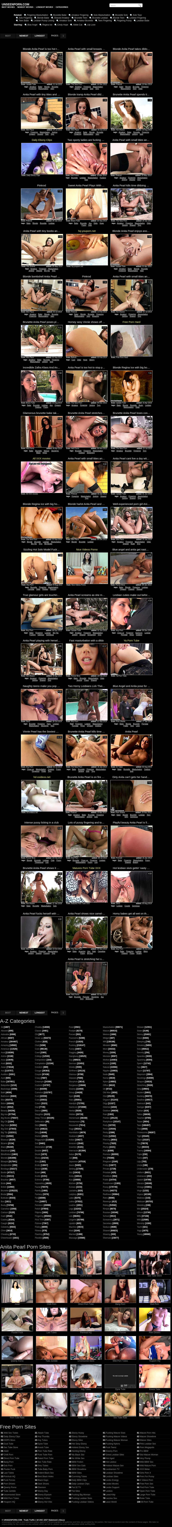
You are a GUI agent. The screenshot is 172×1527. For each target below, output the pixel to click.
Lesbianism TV (113, 1469)
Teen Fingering (105, 20)
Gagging (73, 1052)
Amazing (95, 316)
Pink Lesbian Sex (148, 1444)
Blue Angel (32, 25)
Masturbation (43, 89)
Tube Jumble (51, 1360)
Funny (72, 1049)
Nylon (44, 453)
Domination (40, 1147)
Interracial (73, 1150)
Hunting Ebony (78, 1451)
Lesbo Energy (112, 1480)
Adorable (5, 1034)
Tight (139, 1136)
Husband (73, 1136)
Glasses (72, 1078)
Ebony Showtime (79, 1436)
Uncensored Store (86, 1360)
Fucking (103, 178)
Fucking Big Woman (81, 1494)
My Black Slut (78, 1454)
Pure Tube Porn (51, 1417)
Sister (139, 1031)
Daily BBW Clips (79, 1480)
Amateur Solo (65, 20)
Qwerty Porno (17, 1360)
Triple (139, 1154)
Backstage (6, 1089)
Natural (106, 1067)
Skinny (91, 360)
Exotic (38, 1176)
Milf (104, 1041)
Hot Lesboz (111, 1462)
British (4, 1187)
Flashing (39, 1234)
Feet (37, 1201)
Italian (71, 1154)
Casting (4, 1219)
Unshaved (141, 1176)
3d (2, 1027)
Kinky (71, 1176)
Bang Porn (120, 1303)
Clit (36, 1034)
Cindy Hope (62, 25)
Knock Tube (154, 1388)
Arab (3, 1063)
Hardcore (138, 633)
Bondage (5, 1169)
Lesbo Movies (112, 1484)
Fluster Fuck (17, 1331)
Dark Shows (43, 1484)
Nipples (106, 1071)
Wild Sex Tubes (17, 1275)
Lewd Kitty (110, 1494)
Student (140, 1092)
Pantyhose (108, 1121)
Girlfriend (73, 1071)
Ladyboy (73, 1194)
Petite (43, 771)
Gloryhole (73, 1081)
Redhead (107, 1194)
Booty (3, 1176)
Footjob (72, 1031)
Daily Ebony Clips (51, 1275)
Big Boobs (48, 544)
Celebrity (5, 1227)
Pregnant (107, 1161)
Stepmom (141, 1074)
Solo (91, 89)
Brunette (55, 87)
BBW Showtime (79, 1469)
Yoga (139, 1230)
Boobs (4, 1172)
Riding (106, 1205)
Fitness (38, 1230)
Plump (106, 1147)
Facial (37, 1187)
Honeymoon (74, 1121)
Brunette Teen (80, 18)
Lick (47, 862)
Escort (38, 1169)
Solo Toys (137, 15)
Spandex (141, 1056)
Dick (37, 1125)
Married (72, 1234)
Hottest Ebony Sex (80, 1447)
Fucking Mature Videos (116, 1436)
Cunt (73, 360)
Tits (138, 1143)
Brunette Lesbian (100, 18)
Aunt (3, 1078)
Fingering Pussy (124, 20)
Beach (4, 1107)
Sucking (140, 1096)
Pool (105, 1150)
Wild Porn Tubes (120, 1360)
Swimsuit (141, 1103)
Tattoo (140, 1114)
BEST (8, 36)
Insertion (73, 1147)
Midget (106, 1038)
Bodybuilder (6, 1165)
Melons (106, 1034)
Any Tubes (86, 1388)
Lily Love (91, 25)
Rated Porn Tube (86, 1417)
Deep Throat (40, 1118)
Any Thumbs (51, 1388)
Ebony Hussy (78, 1433)
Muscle (106, 1063)
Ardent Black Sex (46, 1473)
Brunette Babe (59, 15)
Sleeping (141, 1041)
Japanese (73, 1161)
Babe (40, 87)
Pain (105, 1114)
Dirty (126, 817)
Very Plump (145, 1458)
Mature (46, 451)
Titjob (139, 1140)
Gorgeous (50, 635)
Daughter (39, 1114)
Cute (37, 1100)
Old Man (107, 1092)
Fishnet (38, 1223)
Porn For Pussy (147, 1476)
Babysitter (5, 1085)
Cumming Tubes (79, 1476)
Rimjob (106, 1209)
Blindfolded (6, 1154)
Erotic (37, 1165)
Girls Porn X (145, 1473)
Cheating (5, 1234)
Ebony (38, 1158)
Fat (36, 1198)
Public (125, 726)
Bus (2, 1201)
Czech (38, 1103)
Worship (141, 1223)
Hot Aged (110, 1458)
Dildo (140, 89)
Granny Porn (112, 1451)
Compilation (40, 1063)
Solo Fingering (25, 18)
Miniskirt (107, 1045)
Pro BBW (144, 1451)
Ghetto (72, 1067)
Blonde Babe (43, 18)
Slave (139, 1038)
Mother (106, 1060)
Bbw (3, 1100)
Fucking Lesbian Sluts (82, 1498)
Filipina (38, 1212)
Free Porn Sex (146, 1484)
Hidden (72, 1114)
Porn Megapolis (147, 1447)
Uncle (139, 1165)
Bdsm (3, 1103)
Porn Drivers (154, 1331)
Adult (17, 1303)
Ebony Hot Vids (45, 1502)
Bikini (146, 951)
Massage (73, 1238)
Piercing (53, 589)
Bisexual (5, 1140)
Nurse (105, 1078)
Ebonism (42, 1487)
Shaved (85, 89)
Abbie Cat (77, 25)
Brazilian (5, 1180)
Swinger (140, 1107)
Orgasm (32, 134)
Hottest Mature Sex (115, 1465)
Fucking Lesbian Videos (83, 1502)
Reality (139, 953)
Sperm (140, 1063)
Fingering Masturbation (37, 15)
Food (71, 1027)
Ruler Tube (145, 1498)
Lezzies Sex (111, 1498)
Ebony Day (43, 1491)
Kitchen (72, 1183)
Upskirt (140, 1180)
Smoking (141, 1045)
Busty (141, 405)
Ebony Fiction (44, 1498)
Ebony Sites (77, 1440)
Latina (72, 1201)
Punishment (108, 1183)
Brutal (3, 1194)
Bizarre (4, 1143)
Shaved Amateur (61, 18)
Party (105, 1125)
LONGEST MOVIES (44, 7)
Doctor (38, 1136)
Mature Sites (145, 1440)
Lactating (73, 1190)
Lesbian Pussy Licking (44, 20)
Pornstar (31, 589)
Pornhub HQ (86, 1331)
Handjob (73, 1103)
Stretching (91, 453)
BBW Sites (77, 1473)
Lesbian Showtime (114, 1473)
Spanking (141, 1060)
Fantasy (38, 1194)
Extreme (39, 1180)
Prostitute (107, 1176)
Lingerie (72, 1219)
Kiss (86, 180)
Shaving (106, 1234)
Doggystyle (40, 1140)
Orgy (105, 1103)
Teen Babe (24, 20)
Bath (94, 951)
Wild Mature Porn (148, 1465)
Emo (37, 1161)
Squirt (139, 1071)
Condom (39, 1067)
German (72, 1063)
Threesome (39, 862)
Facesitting (40, 1183)
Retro (105, 1198)
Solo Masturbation (102, 15)
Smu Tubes (154, 1417)
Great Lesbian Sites (115, 1454)
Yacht (139, 1227)
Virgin (139, 1190)
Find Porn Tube (147, 1487)
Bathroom (5, 1096)
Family (38, 1190)
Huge (102, 223)
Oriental (106, 1107)
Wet (139, 1209)
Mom (105, 1049)
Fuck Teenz (111, 1447)
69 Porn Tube (147, 1502)
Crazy (37, 1078)
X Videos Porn (146, 1480)
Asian (3, 1067)
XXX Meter (145, 1469)
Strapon (140, 1081)
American (5, 1049)
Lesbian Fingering (138, 18)
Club (52, 860)
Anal (3, 1052)
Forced (72, 1034)
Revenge (107, 1201)
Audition (4, 1074)
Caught (4, 1223)
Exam (37, 1172)
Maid (71, 1230)
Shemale (107, 1238)
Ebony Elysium (44, 1494)
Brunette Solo (121, 15)
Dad (37, 1107)
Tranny (140, 1150)
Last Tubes (51, 1331)
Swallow (141, 1100)
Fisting (38, 1227)
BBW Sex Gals (78, 1465)
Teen (52, 89)
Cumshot (39, 1092)
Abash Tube (17, 1388)
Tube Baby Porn (45, 1469)
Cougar (38, 1071)
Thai (139, 1129)
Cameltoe (101, 951)
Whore (140, 1212)
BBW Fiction (77, 1462)
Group (72, 1092)
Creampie (39, 1081)
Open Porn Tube (147, 1491)
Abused (4, 1031)
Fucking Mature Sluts (115, 1433)
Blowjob (4, 1161)
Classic (38, 1031)
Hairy (49, 724)
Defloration (40, 1121)
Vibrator (140, 1183)
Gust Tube (120, 1275)
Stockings (55, 451)
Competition (40, 1060)
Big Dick (4, 1129)
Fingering (32, 89)
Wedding (141, 1205)
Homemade (74, 1118)
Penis (105, 1129)
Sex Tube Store (154, 1275)
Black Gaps (43, 1480)
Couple (127, 906)
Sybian (140, 1110)
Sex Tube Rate (120, 1417)
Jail (70, 1158)
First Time (39, 1219)
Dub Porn (154, 1303)
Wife (139, 1216)
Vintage (140, 1187)
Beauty (135, 862)
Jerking (77, 89)
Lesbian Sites (112, 1476)
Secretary (107, 1223)
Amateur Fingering (80, 15)
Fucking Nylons (113, 1444)
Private (106, 1169)
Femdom (39, 1205)
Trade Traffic (29, 1520)
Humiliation (74, 1132)
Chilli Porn (51, 1303)
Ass (90, 223)
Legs (138, 726)
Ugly (139, 1161)
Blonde (47, 87)
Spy (139, 1067)
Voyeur (140, 1194)
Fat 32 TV (76, 1487)
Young (140, 1234)
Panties (45, 589)
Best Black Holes (46, 1476)
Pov (105, 1158)
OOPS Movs (86, 1275)
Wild (139, 1219)
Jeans (71, 1165)
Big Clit (4, 1121)
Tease (139, 1121)
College (38, 1056)
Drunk (37, 1154)
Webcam (141, 1201)
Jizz (71, 1172)
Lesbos (109, 1491)
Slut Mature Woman (149, 1454)
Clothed (38, 1041)
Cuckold (38, 1085)
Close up (120, 633)
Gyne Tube (120, 1388)
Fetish (38, 1209)
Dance (38, 1110)
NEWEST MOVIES (25, 7)
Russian (106, 1212)
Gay (71, 1060)
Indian (72, 1140)
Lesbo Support (112, 1487)
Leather (72, 1205)
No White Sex (78, 1458)
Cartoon (4, 1212)
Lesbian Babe (143, 20)
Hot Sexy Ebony (79, 1444)
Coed (37, 1052)
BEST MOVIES (8, 7)
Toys (97, 89)
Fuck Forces (120, 1331)
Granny (72, 1089)
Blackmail (5, 1150)
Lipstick (72, 1223)
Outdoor (38, 407)
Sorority (140, 1052)
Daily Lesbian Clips (80, 1484)
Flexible (38, 1238)
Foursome (73, 1038)
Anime (4, 1056)
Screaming (91, 635)
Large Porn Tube (147, 1494)
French (72, 1041)
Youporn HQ (154, 1360)
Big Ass (90, 953)
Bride (3, 1183)
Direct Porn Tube (86, 1303)
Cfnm (3, 1230)
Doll (37, 1143)
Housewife (74, 1125)
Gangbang (74, 1056)
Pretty (105, 1165)
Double (38, 1150)
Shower (140, 1027)
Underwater (142, 1169)
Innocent (73, 1143)
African (4, 1038)
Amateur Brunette (85, 20)
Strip (139, 1089)
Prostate (107, 1172)
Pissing (106, 1143)
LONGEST (40, 36)
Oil (104, 1089)
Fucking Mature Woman (117, 1440)
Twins (139, 1158)
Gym (71, 1096)
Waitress (141, 1198)
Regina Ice (47, 25)
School (106, 1216)
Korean (72, 1187)
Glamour (40, 635)
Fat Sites (76, 1491)
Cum (37, 1089)
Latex (71, 1198)
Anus (3, 1060)
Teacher (140, 1118)
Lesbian (83, 178)
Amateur (33, 87)
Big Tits (47, 271)
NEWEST (23, 36)
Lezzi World (111, 1502)
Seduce (106, 1227)
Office (105, 1085)
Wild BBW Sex (146, 1462)
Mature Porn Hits (147, 1433)
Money (106, 1052)
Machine (73, 1227)
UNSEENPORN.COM (12, 1520)
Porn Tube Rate (17, 1417)
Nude (133, 544)
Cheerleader (6, 1238)
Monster (106, 1056)
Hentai (72, 1110)
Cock (37, 1049)
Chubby (38, 1027)
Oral (105, 1096)
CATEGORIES (62, 7)
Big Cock (5, 1125)
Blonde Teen (119, 18)
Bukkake (5, 1198)
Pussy (84, 225)
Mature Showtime (148, 1436)
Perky (105, 1132)
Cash (3, 1216)
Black (38, 453)
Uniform (140, 1172)
